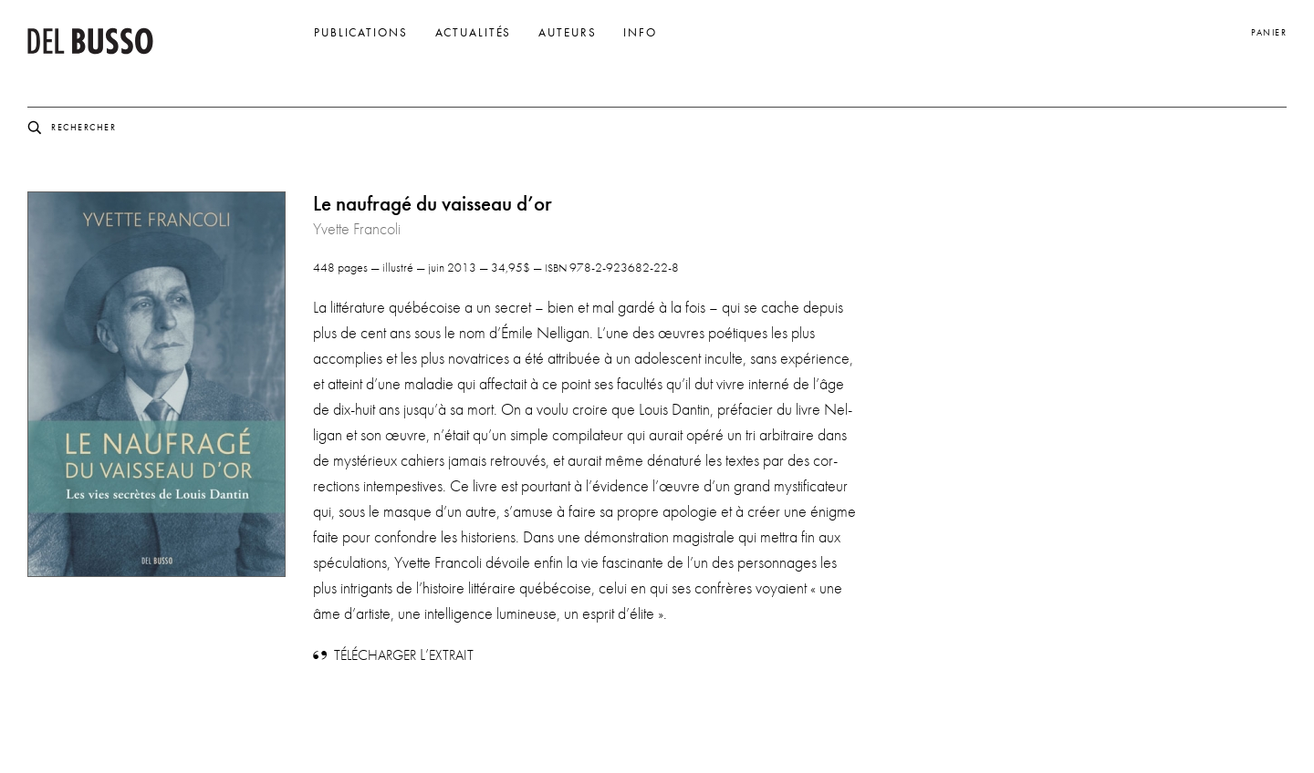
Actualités (473, 33)
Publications (361, 33)
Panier (1269, 32)
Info (640, 33)
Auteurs (567, 33)
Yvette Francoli (357, 229)
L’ (404, 654)
